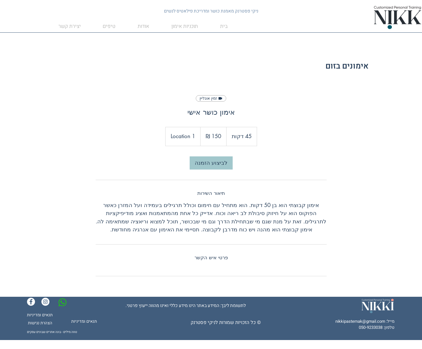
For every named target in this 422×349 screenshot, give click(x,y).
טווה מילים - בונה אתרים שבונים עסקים (52, 332)
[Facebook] (31, 302)
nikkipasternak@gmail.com (360, 321)
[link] (211, 163)
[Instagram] (45, 302)
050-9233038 (371, 327)
